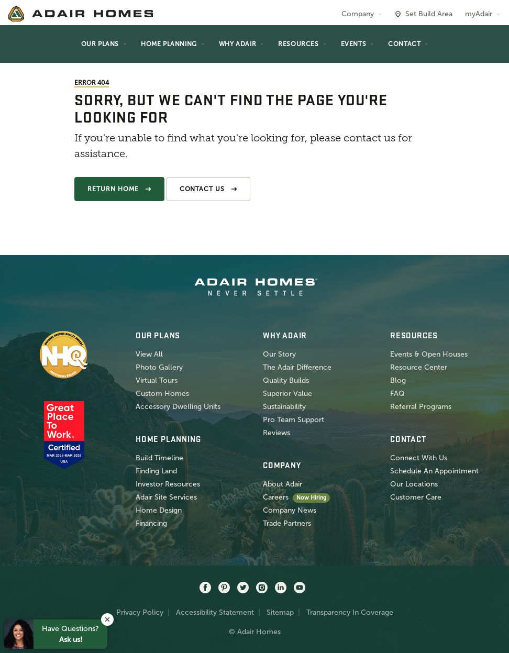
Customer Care (415, 497)
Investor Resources (168, 484)
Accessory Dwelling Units (178, 407)
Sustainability (284, 407)
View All (149, 354)
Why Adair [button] (237, 44)
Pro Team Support (293, 420)
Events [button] (354, 44)
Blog (398, 380)
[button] (107, 619)
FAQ (397, 393)
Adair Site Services (166, 497)
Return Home (113, 189)
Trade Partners (287, 523)
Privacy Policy (139, 612)
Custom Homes (162, 393)
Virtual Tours (157, 380)
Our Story (279, 354)
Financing (151, 523)
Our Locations (414, 484)
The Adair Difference (297, 367)
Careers (276, 497)
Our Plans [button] (100, 44)
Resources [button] (298, 44)
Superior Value (287, 393)
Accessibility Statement (215, 612)
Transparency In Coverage (349, 612)
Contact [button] (404, 44)
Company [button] (357, 14)
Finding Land (156, 471)
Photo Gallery (159, 367)
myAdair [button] (478, 14)
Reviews (276, 433)
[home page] (80, 13)
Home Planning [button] (169, 44)
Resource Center (418, 367)
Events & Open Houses (429, 354)
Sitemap (280, 612)
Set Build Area (428, 14)
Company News (289, 510)
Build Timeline (159, 458)
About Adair (282, 484)
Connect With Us (418, 458)
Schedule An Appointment (434, 471)
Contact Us (202, 189)
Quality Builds (286, 380)
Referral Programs (420, 407)
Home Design (159, 510)
